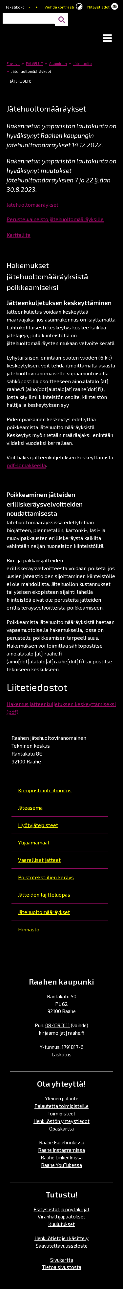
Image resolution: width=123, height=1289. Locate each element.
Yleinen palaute (61, 1098)
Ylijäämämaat (34, 842)
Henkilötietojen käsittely (61, 1238)
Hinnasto (28, 929)
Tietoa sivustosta (61, 1267)
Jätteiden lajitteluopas (44, 894)
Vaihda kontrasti (59, 7)
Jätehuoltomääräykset (44, 912)
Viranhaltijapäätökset (61, 1216)
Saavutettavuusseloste (62, 1246)
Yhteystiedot (98, 7)
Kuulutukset (61, 1224)
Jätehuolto (82, 63)
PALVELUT (34, 63)
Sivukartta (61, 1260)
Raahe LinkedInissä (62, 1157)
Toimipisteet (61, 1113)
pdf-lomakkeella (26, 465)
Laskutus (61, 1054)
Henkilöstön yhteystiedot (61, 1121)
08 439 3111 (57, 1025)
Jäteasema (30, 807)
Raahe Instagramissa (61, 1150)
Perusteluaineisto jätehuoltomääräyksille (55, 219)
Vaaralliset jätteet (39, 860)
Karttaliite (19, 235)
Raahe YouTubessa (61, 1165)
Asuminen (58, 63)
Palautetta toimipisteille (61, 1106)
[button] (107, 38)
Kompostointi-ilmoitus (45, 790)
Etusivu (13, 63)
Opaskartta (61, 1129)
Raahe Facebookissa (61, 1142)
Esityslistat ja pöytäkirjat (62, 1209)
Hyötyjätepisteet (38, 825)
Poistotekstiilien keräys (46, 877)
